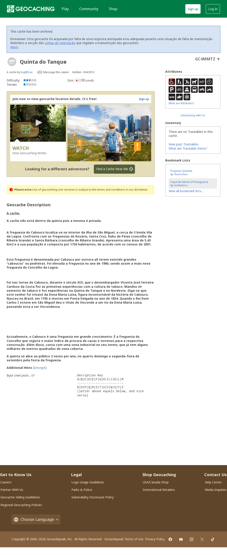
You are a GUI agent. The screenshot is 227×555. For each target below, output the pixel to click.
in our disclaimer (136, 189)
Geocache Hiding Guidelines (20, 497)
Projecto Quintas (181, 171)
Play (65, 8)
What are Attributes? (181, 103)
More (14, 47)
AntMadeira (180, 185)
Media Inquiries (216, 490)
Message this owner (56, 72)
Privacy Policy (155, 539)
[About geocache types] (12, 61)
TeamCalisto (181, 174)
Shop (113, 8)
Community (88, 8)
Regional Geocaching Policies (21, 505)
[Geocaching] (31, 8)
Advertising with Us (193, 115)
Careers (5, 482)
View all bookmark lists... (186, 191)
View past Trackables (184, 144)
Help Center (213, 482)
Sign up (193, 9)
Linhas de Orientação (60, 43)
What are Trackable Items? (188, 148)
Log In (213, 9)
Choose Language (35, 519)
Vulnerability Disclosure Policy (92, 497)
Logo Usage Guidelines (87, 482)
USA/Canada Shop (156, 482)
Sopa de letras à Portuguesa (189, 182)
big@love (27, 72)
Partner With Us (11, 490)
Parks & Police (81, 490)
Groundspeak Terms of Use (123, 539)
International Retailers (159, 490)
